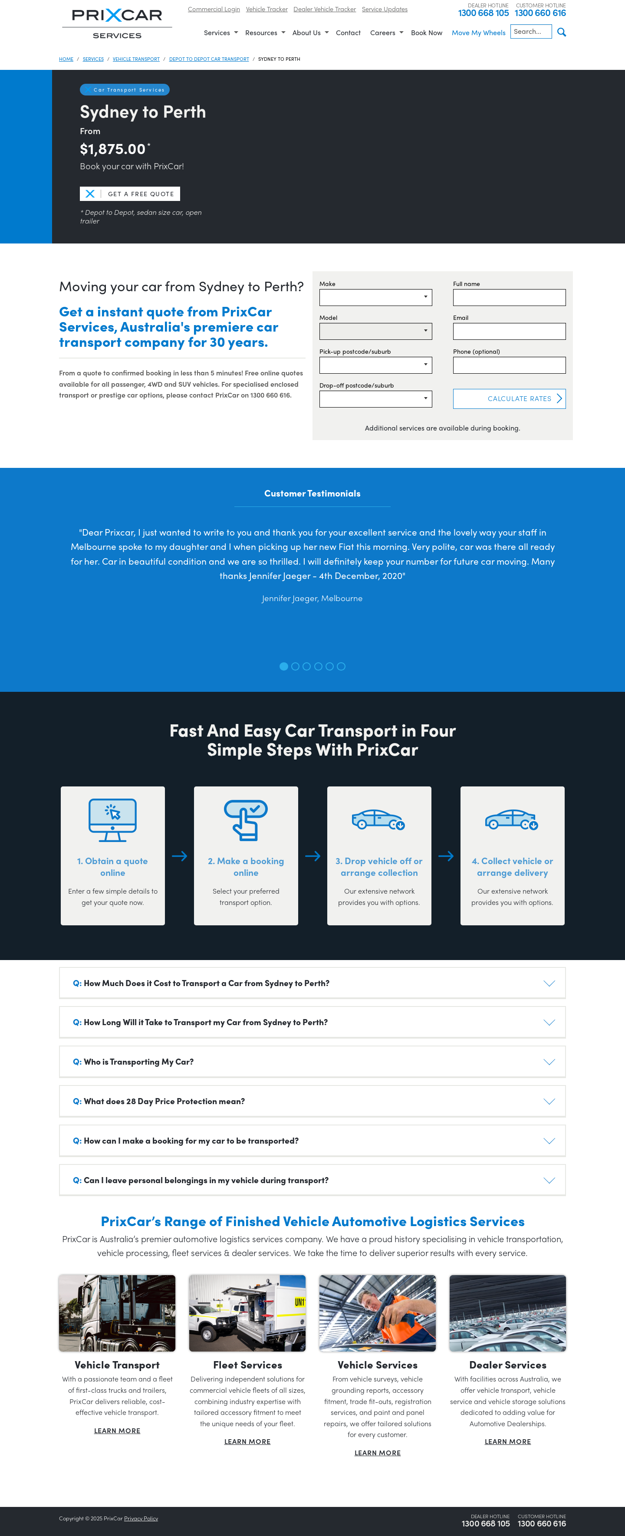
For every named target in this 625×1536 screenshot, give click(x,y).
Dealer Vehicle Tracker (324, 8)
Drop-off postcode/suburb (356, 385)
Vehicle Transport (136, 58)
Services (93, 58)
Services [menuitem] (217, 32)
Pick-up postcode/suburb (355, 351)
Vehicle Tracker (267, 8)
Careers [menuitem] (382, 32)
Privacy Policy (141, 1518)
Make (327, 283)
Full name (466, 283)
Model (328, 317)
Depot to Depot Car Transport (209, 58)
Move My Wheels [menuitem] (479, 32)
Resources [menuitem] (261, 32)
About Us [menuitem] (307, 32)
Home (66, 58)
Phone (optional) (476, 351)
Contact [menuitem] (348, 32)
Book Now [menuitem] (426, 32)
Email (460, 317)
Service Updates (385, 8)
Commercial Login (214, 8)
